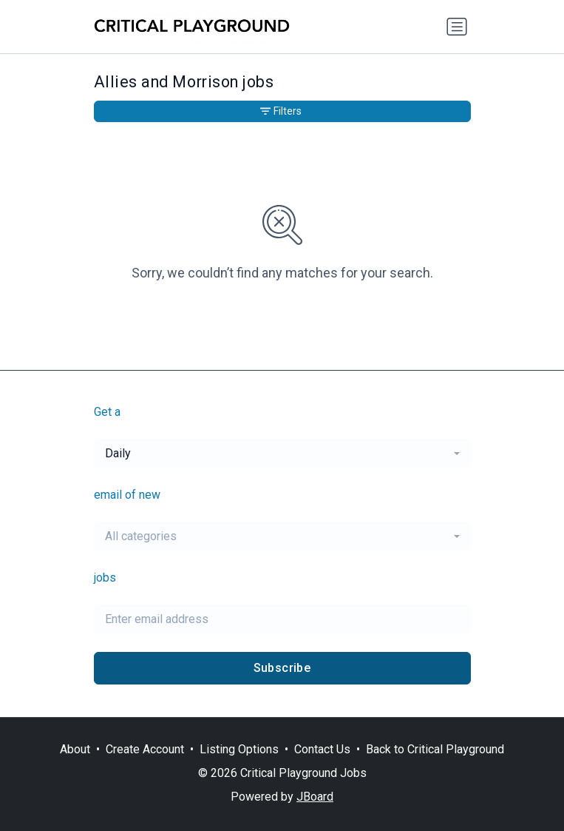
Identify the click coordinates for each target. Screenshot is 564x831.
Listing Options (239, 749)
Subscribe (282, 668)
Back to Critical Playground (435, 749)
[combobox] (282, 453)
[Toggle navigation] (457, 27)
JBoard (314, 797)
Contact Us (322, 749)
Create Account (145, 749)
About (75, 749)
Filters (281, 111)
